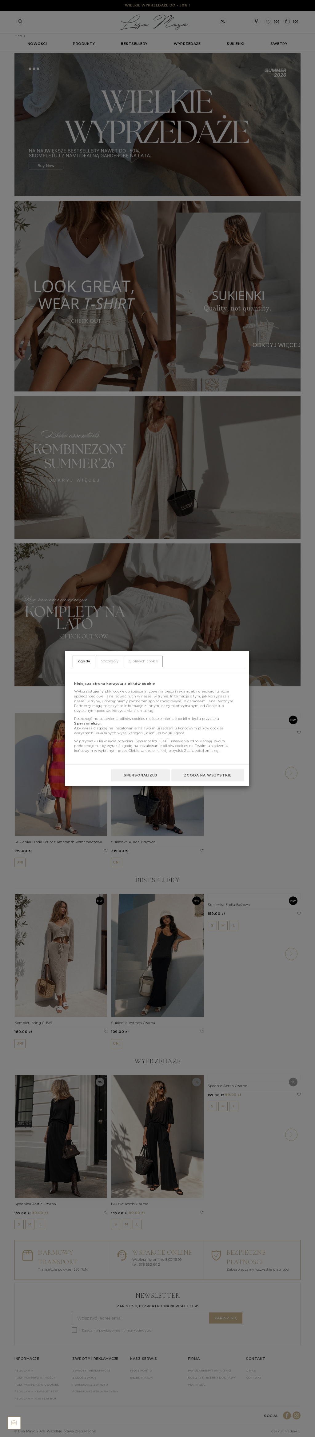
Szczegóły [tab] (110, 661)
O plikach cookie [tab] (143, 661)
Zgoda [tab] (84, 661)
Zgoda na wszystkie (208, 775)
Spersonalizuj (140, 775)
